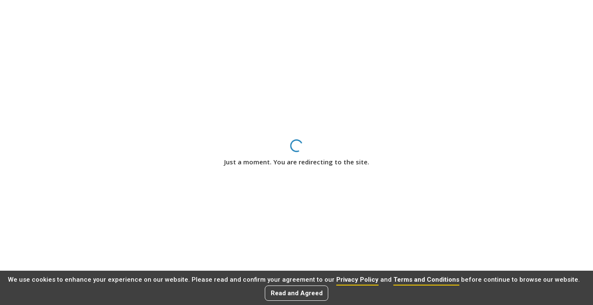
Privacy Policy (357, 279)
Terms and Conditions (426, 279)
